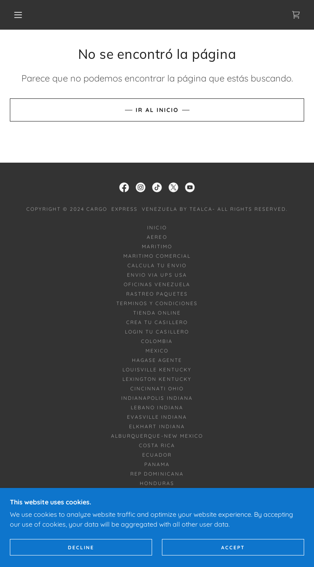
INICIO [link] (156, 227)
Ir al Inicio (157, 110)
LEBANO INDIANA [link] (157, 407)
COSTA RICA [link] (157, 445)
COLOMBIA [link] (157, 341)
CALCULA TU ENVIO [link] (156, 265)
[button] (24, 15)
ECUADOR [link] (157, 455)
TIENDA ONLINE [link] (156, 313)
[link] (296, 15)
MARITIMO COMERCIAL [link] (157, 256)
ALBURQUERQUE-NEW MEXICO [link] (157, 436)
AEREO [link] (157, 237)
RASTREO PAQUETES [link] (157, 294)
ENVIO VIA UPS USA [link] (157, 275)
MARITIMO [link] (157, 246)
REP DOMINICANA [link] (156, 474)
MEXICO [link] (157, 351)
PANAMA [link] (157, 464)
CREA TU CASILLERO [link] (156, 322)
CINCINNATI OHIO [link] (156, 388)
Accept (233, 547)
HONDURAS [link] (157, 483)
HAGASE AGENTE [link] (157, 360)
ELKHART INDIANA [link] (157, 426)
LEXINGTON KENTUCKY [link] (156, 379)
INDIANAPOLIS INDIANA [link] (156, 398)
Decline (81, 547)
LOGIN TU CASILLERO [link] (157, 332)
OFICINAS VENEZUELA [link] (157, 284)
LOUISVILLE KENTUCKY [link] (157, 369)
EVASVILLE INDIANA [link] (157, 417)
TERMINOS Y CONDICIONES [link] (157, 303)
